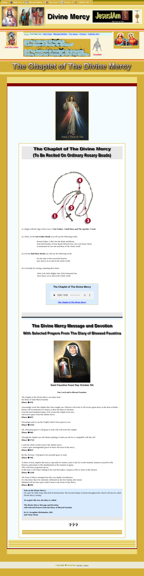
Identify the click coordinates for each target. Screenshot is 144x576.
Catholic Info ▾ (85, 2)
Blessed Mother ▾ (37, 2)
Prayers (83, 34)
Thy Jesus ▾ (54, 2)
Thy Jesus (73, 34)
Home (5, 2)
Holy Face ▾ (19, 2)
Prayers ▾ (69, 2)
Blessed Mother (60, 34)
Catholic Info (93, 34)
